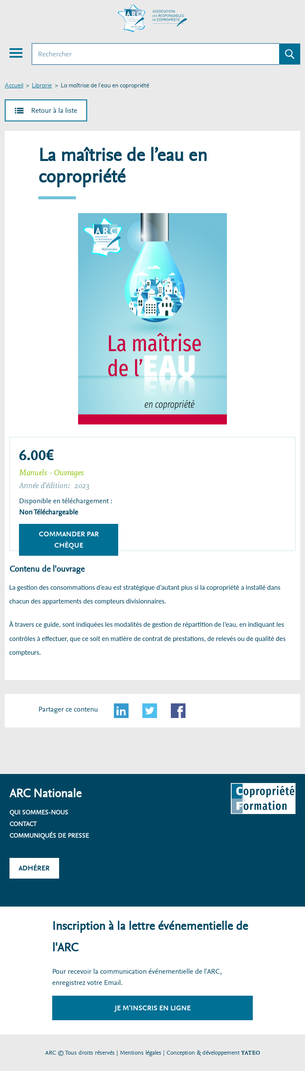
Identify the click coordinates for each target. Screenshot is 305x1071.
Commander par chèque (69, 539)
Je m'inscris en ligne (153, 1007)
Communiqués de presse (49, 835)
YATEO (250, 1052)
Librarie (42, 86)
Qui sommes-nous (38, 812)
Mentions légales (140, 1052)
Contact (23, 824)
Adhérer (34, 868)
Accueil (14, 86)
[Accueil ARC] (153, 18)
